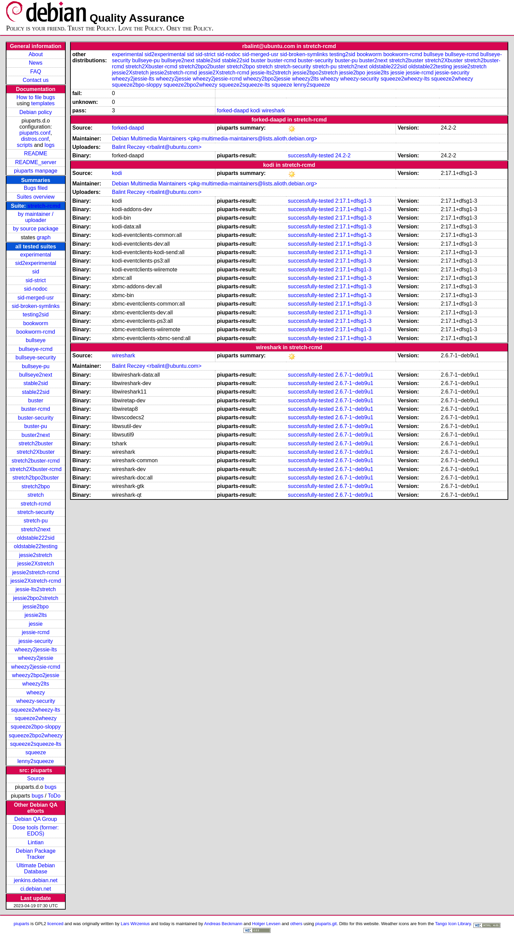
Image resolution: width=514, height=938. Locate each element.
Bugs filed (35, 188)
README (35, 153)
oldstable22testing (36, 546)
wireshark (273, 110)
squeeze (35, 752)
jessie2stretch (35, 555)
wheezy (35, 692)
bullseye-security (36, 357)
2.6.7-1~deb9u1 (354, 375)
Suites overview (36, 197)
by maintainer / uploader (35, 217)
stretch (35, 495)
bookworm (35, 323)
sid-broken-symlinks (36, 306)
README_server (35, 162)
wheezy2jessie (35, 658)
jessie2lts (35, 615)
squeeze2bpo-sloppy (35, 727)
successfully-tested (311, 155)
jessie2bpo (36, 606)
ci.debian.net (35, 889)
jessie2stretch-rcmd (35, 572)
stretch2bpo (36, 486)
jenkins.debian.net (36, 880)
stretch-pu (36, 520)
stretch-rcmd (44, 206)
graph (43, 237)
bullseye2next (35, 375)
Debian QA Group (35, 819)
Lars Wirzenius (135, 923)
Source (35, 778)
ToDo (54, 796)
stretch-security (35, 512)
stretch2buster (36, 443)
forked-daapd (233, 110)
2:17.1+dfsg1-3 (353, 201)
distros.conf (35, 139)
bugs (51, 787)
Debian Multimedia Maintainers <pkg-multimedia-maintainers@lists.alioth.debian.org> (214, 138)
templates (43, 103)
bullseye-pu (35, 366)
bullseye (36, 340)
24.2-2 (342, 155)
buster (35, 400)
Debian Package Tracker (36, 854)
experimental (35, 255)
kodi (255, 110)
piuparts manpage (35, 171)
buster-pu (35, 426)
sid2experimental (35, 263)
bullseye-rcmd (36, 349)
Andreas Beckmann (223, 923)
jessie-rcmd (35, 632)
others (296, 923)
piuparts (21, 923)
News (35, 63)
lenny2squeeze (36, 761)
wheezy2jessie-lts (36, 649)
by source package (35, 228)
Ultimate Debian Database (35, 868)
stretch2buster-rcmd (36, 461)
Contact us (35, 80)
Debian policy (35, 112)
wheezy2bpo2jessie (36, 675)
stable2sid (35, 383)
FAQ (35, 71)
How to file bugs (35, 97)
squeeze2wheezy (36, 718)
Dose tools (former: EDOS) (36, 830)
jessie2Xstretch (35, 563)
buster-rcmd (35, 409)
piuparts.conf (34, 133)
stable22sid (35, 392)
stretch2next (35, 529)
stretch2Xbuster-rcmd (36, 469)
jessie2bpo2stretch (35, 598)
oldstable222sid (36, 538)
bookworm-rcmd (35, 332)
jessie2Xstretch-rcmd (35, 581)
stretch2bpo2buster (36, 478)
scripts (25, 145)
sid (35, 271)
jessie (36, 624)
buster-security (35, 418)
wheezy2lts (35, 684)
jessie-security (36, 641)
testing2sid (36, 314)
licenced (55, 923)
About (35, 54)
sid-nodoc (35, 289)
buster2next (36, 435)
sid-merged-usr (36, 297)
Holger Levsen (266, 923)
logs (50, 145)
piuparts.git (326, 923)
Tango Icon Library (453, 923)
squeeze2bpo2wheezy (36, 735)
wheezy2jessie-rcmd (35, 667)
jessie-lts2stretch (36, 589)
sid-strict (36, 280)
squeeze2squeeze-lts (35, 744)
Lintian (36, 842)
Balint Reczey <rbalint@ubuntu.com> (156, 147)
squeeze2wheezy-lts (35, 710)
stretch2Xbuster (36, 452)
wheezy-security (35, 701)
